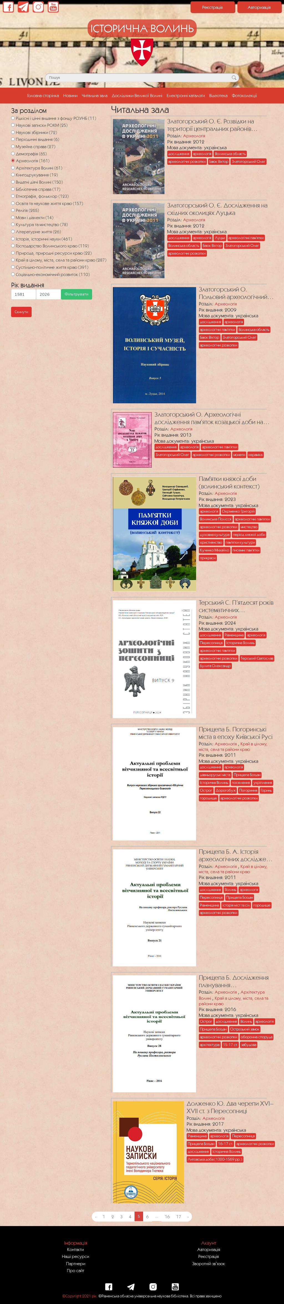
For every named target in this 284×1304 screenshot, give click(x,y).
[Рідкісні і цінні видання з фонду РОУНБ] (13, 118)
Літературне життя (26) (38, 231)
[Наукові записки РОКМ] (13, 125)
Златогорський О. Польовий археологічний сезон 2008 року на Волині (236, 293)
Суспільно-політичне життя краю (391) (52, 267)
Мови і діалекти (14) (34, 217)
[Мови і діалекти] (13, 217)
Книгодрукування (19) (37, 174)
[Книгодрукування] (13, 174)
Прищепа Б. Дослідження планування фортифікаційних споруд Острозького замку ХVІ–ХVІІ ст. (234, 981)
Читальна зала (94, 95)
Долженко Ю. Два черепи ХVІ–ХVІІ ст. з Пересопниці (230, 1107)
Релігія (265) (27, 210)
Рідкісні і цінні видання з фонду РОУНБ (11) (56, 118)
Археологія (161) (32, 160)
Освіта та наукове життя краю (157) (49, 203)
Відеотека (218, 95)
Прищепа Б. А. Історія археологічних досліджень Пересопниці (235, 855)
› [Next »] (188, 1216)
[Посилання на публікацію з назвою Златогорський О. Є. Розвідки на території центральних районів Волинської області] (137, 155)
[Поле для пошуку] (142, 77)
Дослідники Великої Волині (137, 95)
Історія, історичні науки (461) (44, 238)
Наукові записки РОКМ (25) (41, 125)
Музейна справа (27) (35, 146)
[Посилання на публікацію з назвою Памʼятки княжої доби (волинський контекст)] (153, 532)
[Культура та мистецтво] (13, 224)
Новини (70, 95)
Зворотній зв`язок (208, 1263)
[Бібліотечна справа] (13, 189)
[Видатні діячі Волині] (13, 182)
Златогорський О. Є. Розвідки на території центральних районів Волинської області (210, 125)
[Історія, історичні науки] (13, 238)
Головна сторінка (44, 95)
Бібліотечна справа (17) (38, 189)
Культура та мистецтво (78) (42, 224)
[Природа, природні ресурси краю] (13, 253)
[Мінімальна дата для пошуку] (23, 294)
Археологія (194, 135)
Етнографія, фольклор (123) (42, 196)
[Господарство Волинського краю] (13, 245)
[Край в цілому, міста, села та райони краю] (13, 260)
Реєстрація (212, 7)
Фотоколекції (244, 95)
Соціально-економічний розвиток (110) (53, 274)
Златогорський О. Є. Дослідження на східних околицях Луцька (217, 209)
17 (178, 1216)
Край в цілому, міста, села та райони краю (233, 746)
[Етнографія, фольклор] (13, 196)
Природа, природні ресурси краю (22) (54, 252)
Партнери (75, 1263)
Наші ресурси (75, 1256)
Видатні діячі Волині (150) (39, 181)
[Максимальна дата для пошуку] (48, 294)
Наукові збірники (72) (36, 132)
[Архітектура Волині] (13, 167)
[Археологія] (13, 160)
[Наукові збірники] (13, 132)
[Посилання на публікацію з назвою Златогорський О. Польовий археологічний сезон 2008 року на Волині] (153, 343)
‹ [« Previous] (95, 1216)
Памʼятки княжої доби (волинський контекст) (229, 482)
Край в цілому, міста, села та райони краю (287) (61, 259)
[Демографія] (13, 153)
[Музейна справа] (13, 146)
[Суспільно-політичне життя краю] (13, 267)
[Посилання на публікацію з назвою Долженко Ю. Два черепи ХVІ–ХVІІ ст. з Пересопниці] (147, 1150)
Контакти (75, 1249)
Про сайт (75, 1270)
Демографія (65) (31, 153)
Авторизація (259, 7)
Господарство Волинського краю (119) (52, 245)
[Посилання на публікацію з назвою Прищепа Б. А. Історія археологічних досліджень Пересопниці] (153, 906)
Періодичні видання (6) (37, 139)
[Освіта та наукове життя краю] (13, 203)
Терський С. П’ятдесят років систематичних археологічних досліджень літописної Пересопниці (236, 606)
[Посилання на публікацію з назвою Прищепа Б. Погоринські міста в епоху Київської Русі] (153, 782)
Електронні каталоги (186, 95)
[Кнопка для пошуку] (234, 77)
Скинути (21, 312)
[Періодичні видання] (13, 139)
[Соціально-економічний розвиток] (13, 274)
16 (167, 1216)
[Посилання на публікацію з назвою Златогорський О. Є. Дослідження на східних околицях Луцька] (137, 239)
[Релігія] (13, 210)
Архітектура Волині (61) (39, 167)
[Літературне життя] (13, 231)
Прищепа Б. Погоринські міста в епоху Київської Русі (236, 733)
